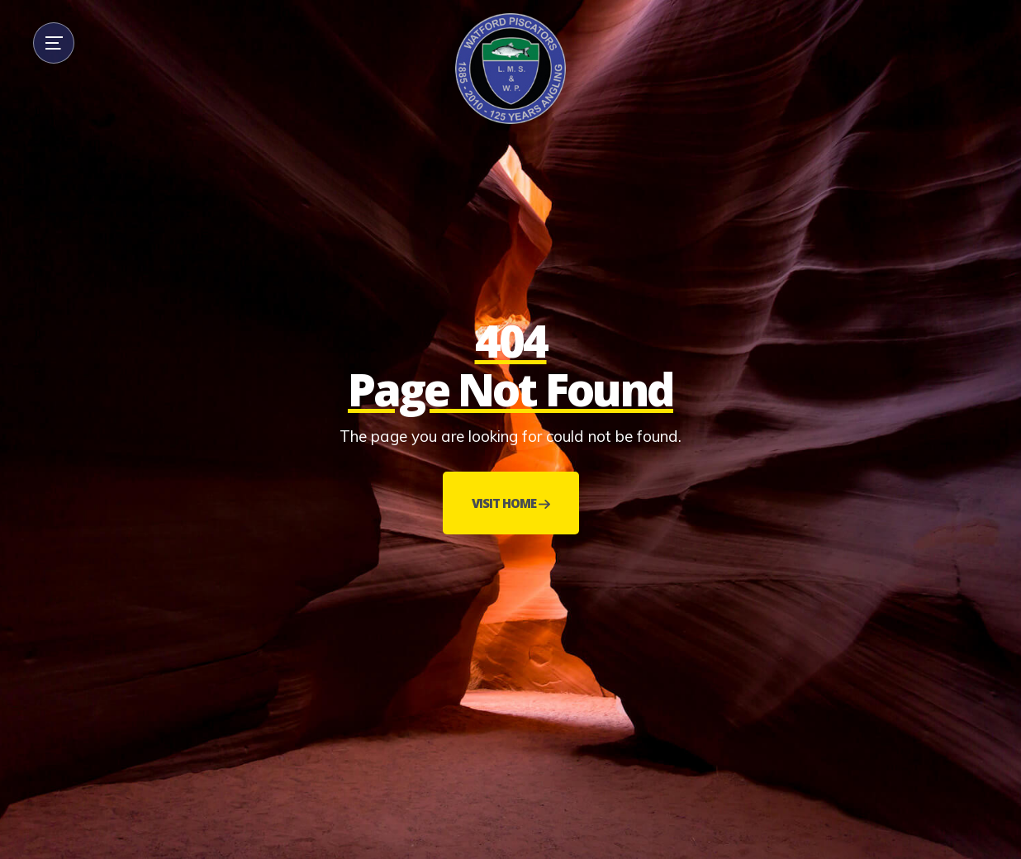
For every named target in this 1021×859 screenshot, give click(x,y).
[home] (510, 68)
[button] (53, 43)
